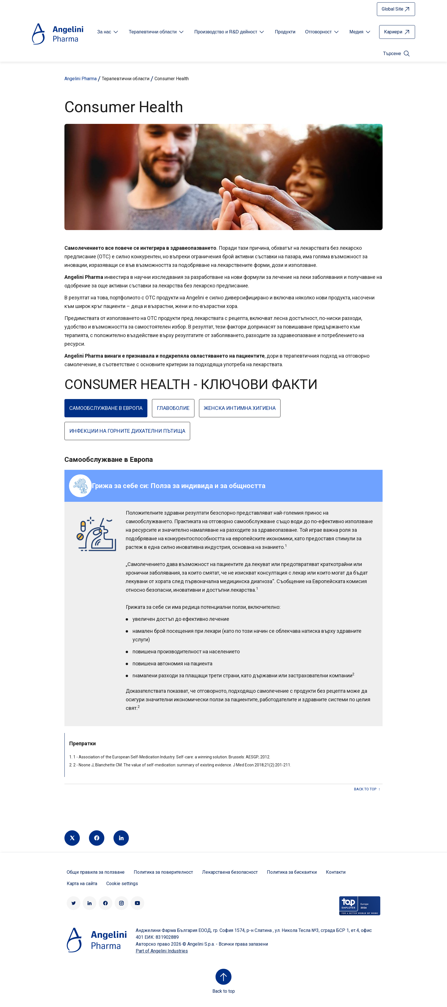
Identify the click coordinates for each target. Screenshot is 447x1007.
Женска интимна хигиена (240, 408)
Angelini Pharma (80, 78)
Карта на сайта (82, 883)
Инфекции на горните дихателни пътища (127, 431)
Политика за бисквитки (292, 872)
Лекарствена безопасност (230, 872)
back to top (365, 789)
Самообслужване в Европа (106, 408)
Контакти (336, 872)
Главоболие (173, 408)
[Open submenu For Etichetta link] (108, 32)
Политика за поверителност (163, 872)
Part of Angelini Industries (162, 951)
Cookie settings (122, 883)
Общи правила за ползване (96, 872)
